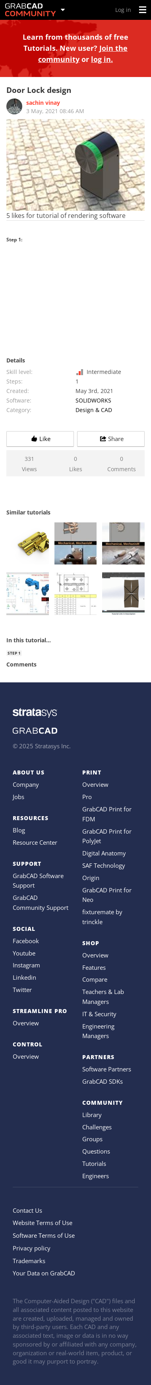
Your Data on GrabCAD (44, 1273)
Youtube (24, 953)
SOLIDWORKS (93, 400)
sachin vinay (43, 102)
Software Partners (106, 1069)
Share (111, 438)
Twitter (22, 990)
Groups (92, 1139)
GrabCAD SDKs (102, 1081)
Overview (26, 1023)
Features (94, 967)
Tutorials (94, 1163)
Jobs (18, 797)
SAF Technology (103, 865)
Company (26, 784)
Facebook (26, 941)
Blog (19, 830)
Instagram (26, 965)
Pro (87, 797)
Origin (90, 878)
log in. (102, 59)
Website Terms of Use (42, 1223)
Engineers (95, 1176)
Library (92, 1115)
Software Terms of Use (44, 1235)
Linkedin (24, 977)
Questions (96, 1151)
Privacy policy (31, 1248)
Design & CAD (94, 410)
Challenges (97, 1127)
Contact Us (27, 1210)
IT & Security (99, 1014)
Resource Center (35, 842)
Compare (94, 979)
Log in (123, 9)
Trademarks (29, 1261)
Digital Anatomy (104, 853)
